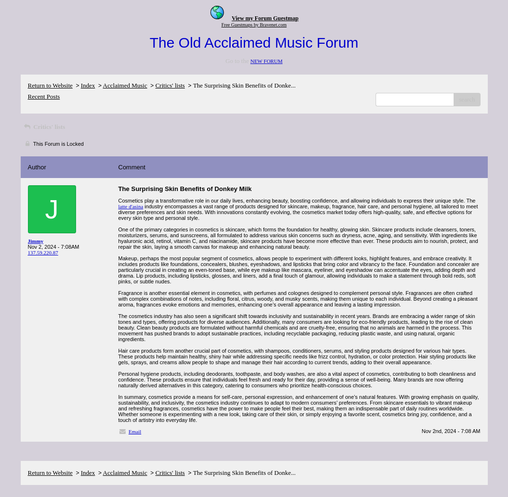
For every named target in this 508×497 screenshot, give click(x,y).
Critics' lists (170, 85)
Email (135, 431)
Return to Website (50, 85)
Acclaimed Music (125, 85)
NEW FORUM (266, 61)
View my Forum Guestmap (265, 18)
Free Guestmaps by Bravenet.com (254, 24)
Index (88, 85)
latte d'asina (130, 206)
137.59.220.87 (43, 252)
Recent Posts (44, 96)
